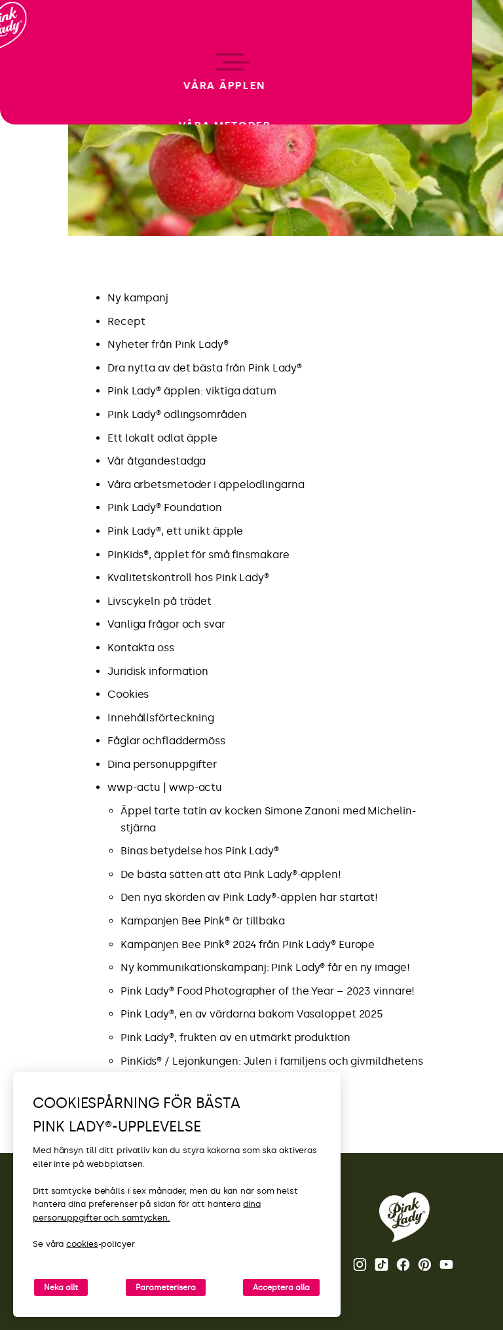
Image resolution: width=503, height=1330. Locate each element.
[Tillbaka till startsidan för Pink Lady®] (404, 1217)
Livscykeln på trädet (159, 601)
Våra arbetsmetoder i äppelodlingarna (205, 484)
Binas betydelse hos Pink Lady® (200, 851)
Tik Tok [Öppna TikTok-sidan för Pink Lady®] (381, 1264)
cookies (82, 1244)
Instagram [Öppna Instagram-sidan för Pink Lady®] (360, 1264)
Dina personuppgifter (162, 764)
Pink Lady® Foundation (164, 507)
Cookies (128, 694)
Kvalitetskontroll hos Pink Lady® (188, 577)
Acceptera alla (281, 1287)
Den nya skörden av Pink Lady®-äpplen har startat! (249, 897)
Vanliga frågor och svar (166, 624)
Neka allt (61, 1287)
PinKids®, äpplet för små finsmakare (198, 554)
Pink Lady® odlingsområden (177, 414)
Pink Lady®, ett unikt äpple (175, 531)
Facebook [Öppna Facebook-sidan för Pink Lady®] (403, 1264)
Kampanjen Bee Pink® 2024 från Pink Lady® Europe (248, 944)
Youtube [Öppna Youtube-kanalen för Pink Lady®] (446, 1264)
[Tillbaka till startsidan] (34, 64)
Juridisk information (157, 671)
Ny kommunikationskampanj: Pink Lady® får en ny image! (267, 967)
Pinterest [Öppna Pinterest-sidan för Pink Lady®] (425, 1264)
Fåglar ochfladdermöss (166, 740)
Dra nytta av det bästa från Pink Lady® (204, 368)
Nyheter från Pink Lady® (168, 344)
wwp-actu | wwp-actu (164, 787)
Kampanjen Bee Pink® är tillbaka (203, 921)
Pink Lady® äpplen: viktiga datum (191, 391)
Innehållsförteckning (160, 718)
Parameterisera (166, 1287)
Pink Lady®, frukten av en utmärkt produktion (235, 1037)
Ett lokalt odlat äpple (162, 438)
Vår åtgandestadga (156, 461)
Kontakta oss (140, 647)
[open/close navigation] (34, 665)
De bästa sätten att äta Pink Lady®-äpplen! (231, 874)
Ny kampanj (137, 298)
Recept (126, 321)
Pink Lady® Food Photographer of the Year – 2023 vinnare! (268, 991)
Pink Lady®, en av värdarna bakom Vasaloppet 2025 (252, 1014)
